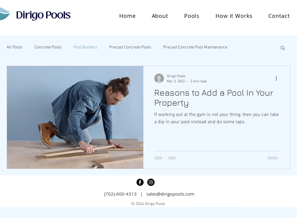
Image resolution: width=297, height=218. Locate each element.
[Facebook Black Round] (140, 182)
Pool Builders (85, 47)
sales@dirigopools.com (170, 194)
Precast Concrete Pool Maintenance (195, 47)
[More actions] (278, 78)
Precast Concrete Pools (130, 47)
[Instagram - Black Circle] (151, 182)
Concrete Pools (48, 47)
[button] (191, 16)
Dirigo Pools (43, 15)
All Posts (14, 47)
